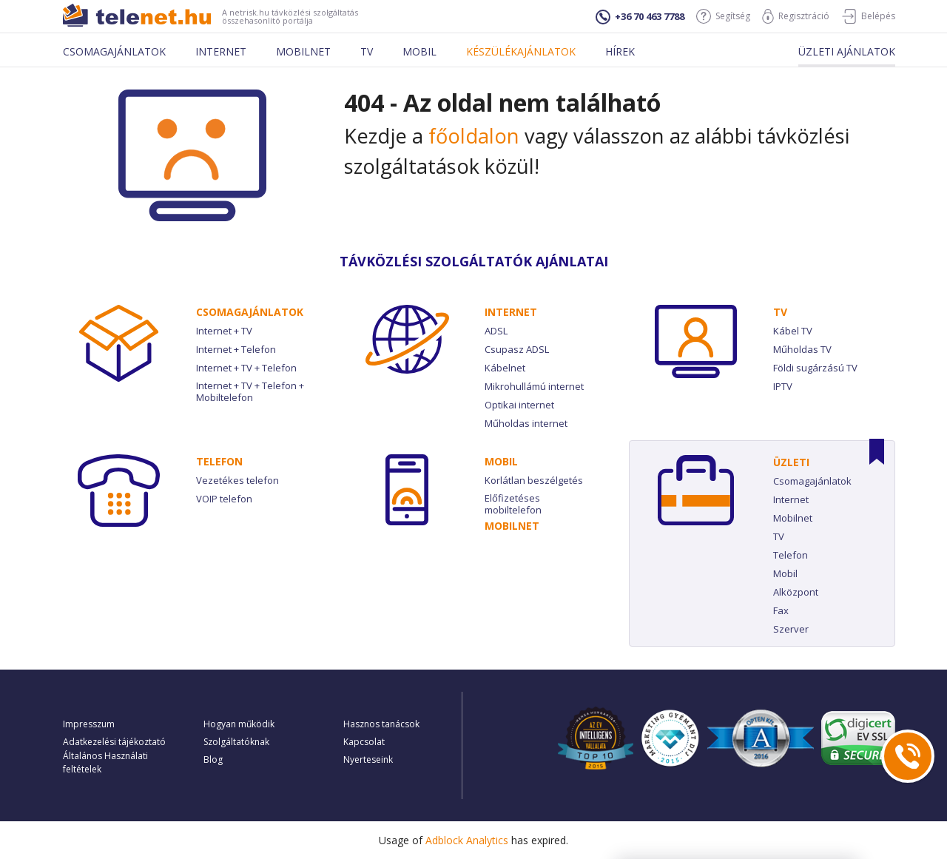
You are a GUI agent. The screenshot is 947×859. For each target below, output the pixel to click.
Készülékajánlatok (521, 51)
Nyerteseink (368, 759)
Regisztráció (795, 16)
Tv (366, 51)
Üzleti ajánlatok (846, 51)
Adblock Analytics (466, 840)
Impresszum (89, 724)
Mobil (419, 51)
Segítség (723, 16)
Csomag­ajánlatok (249, 312)
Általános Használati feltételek (105, 762)
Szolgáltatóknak (236, 741)
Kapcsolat (364, 741)
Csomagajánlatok (114, 51)
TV (780, 312)
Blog (213, 759)
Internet (220, 51)
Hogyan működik (238, 724)
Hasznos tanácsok (381, 724)
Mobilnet (303, 51)
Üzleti (791, 462)
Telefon (219, 461)
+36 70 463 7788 (640, 17)
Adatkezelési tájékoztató (114, 741)
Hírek (620, 51)
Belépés (868, 16)
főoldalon (473, 135)
